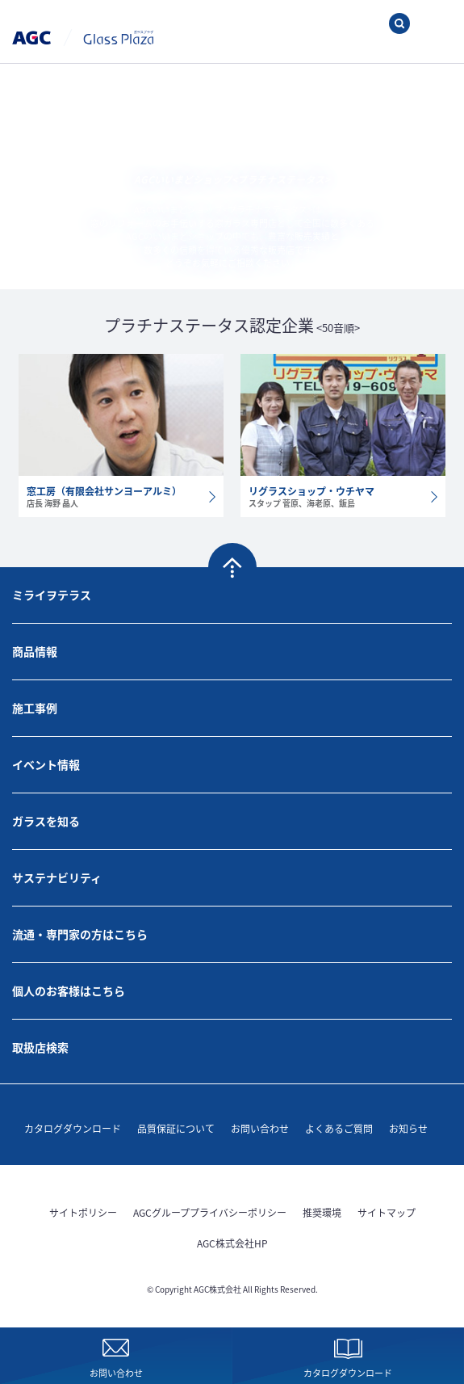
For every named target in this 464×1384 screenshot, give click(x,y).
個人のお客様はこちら (68, 990)
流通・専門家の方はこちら (80, 934)
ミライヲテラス (51, 595)
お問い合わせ (260, 1128)
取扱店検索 (40, 1047)
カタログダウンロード (72, 1128)
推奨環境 (322, 1212)
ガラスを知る (46, 821)
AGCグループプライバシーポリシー (209, 1212)
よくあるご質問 (339, 1128)
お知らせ (408, 1128)
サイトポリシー (83, 1212)
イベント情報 (46, 764)
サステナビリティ (57, 877)
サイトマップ (386, 1212)
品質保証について (176, 1128)
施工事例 (34, 708)
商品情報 (34, 651)
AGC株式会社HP (232, 1243)
